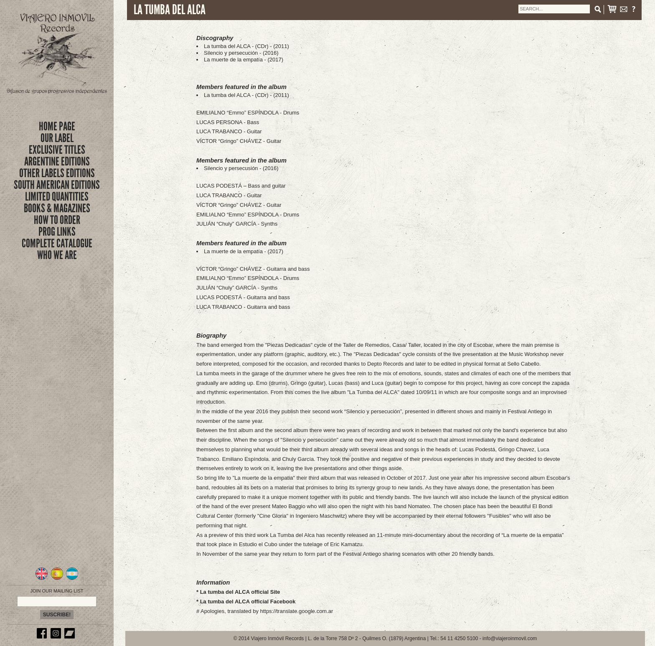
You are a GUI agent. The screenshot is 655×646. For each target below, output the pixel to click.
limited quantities (57, 196)
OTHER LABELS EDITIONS (57, 173)
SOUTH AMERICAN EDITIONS (57, 185)
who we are (57, 255)
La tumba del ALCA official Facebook (248, 601)
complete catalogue (57, 243)
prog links (57, 231)
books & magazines (57, 208)
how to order (57, 220)
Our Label (57, 138)
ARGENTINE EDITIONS (57, 161)
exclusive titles (57, 149)
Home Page (57, 126)
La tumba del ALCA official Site (240, 592)
